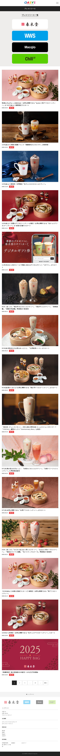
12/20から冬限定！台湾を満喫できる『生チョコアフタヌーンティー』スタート (28, 633)
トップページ (30, 694)
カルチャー (24, 742)
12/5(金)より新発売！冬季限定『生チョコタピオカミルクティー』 (24, 184)
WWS (3, 732)
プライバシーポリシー (7, 715)
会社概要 (4, 718)
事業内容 (4, 727)
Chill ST (4, 735)
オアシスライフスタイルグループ (9, 721)
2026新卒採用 (5, 742)
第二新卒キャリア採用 (6, 745)
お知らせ (4, 711)
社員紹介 (13, 742)
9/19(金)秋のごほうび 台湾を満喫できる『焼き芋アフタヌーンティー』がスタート (29, 387)
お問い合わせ (5, 713)
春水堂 (3, 730)
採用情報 (4, 739)
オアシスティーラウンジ (7, 723)
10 (35, 682)
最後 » (45, 682)
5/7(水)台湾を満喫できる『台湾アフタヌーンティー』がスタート (24, 510)
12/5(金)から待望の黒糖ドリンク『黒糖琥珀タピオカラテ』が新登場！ (26, 144)
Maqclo (3, 734)
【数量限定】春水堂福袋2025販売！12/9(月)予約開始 (20, 672)
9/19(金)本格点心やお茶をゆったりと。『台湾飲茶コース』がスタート (26, 348)
